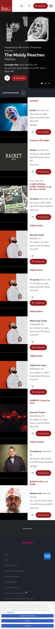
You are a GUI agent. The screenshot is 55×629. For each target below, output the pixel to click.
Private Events (11, 576)
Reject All (27, 621)
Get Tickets (44, 132)
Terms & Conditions (14, 571)
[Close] (52, 605)
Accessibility (10, 582)
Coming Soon (39, 261)
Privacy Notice (10, 613)
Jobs (6, 560)
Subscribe (42, 6)
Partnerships (10, 565)
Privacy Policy (11, 587)
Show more (27, 528)
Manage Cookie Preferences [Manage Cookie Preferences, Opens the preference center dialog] (27, 616)
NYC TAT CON (36, 181)
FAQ (6, 554)
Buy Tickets (20, 78)
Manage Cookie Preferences (18, 598)
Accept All (27, 626)
